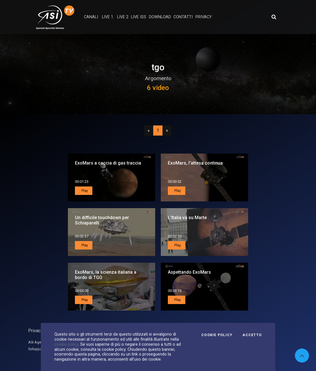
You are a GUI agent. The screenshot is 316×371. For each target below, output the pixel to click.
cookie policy (66, 344)
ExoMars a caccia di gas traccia (108, 163)
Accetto (252, 335)
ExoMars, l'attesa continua (195, 163)
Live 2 (122, 17)
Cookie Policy (216, 335)
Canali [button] (91, 17)
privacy (203, 17)
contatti (183, 17)
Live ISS (138, 17)
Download (160, 17)
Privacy (35, 330)
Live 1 (107, 17)
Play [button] (84, 191)
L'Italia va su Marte (187, 217)
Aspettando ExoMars (189, 272)
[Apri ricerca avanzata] (274, 17)
